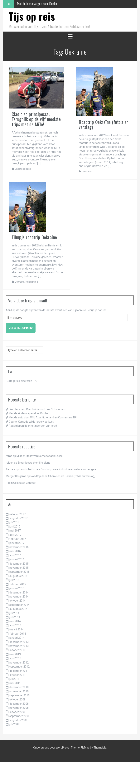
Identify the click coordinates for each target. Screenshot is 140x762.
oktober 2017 (17, 514)
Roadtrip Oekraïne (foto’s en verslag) (103, 124)
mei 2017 (15, 530)
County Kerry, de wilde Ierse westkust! (31, 421)
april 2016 (15, 555)
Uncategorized (23, 168)
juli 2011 (14, 678)
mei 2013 (15, 654)
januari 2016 (16, 559)
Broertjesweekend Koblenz (34, 462)
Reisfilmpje (32, 281)
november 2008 (19, 707)
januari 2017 (16, 542)
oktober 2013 (17, 650)
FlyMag (85, 747)
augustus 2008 (18, 720)
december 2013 (19, 641)
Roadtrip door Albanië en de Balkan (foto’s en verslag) (63, 476)
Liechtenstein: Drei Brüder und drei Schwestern (37, 409)
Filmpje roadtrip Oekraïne (34, 237)
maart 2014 (16, 629)
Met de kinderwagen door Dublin (37, 3)
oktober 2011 (17, 674)
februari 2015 (17, 584)
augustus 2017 (18, 518)
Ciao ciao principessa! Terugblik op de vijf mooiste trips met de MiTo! (36, 119)
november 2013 (19, 646)
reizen (9, 462)
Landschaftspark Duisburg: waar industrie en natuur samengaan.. (59, 469)
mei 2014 (15, 621)
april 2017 (15, 534)
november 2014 (19, 596)
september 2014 (19, 604)
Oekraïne (86, 171)
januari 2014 (16, 637)
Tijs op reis (32, 16)
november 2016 (19, 547)
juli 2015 (14, 580)
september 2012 (19, 666)
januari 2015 (16, 588)
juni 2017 (14, 526)
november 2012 (19, 662)
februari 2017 (17, 538)
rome (9, 455)
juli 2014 (14, 613)
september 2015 (19, 571)
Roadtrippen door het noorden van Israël (33, 425)
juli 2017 (14, 522)
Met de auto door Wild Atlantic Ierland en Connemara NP (43, 417)
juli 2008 (14, 724)
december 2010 (19, 687)
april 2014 (15, 625)
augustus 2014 (18, 608)
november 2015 (19, 567)
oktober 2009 (17, 699)
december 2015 (19, 563)
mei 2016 (15, 551)
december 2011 (19, 670)
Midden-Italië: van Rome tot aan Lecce (40, 455)
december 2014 (19, 592)
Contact (31, 482)
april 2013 (15, 658)
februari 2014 (17, 633)
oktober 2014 (17, 600)
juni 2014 (14, 617)
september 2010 (19, 695)
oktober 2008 (17, 712)
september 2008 (19, 716)
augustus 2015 (18, 576)
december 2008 (19, 703)
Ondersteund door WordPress (51, 747)
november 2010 (19, 691)
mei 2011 (15, 683)
